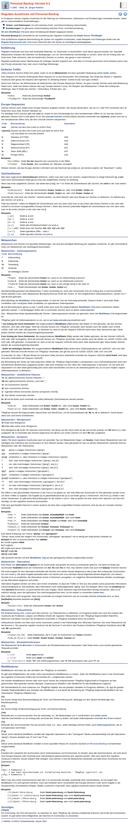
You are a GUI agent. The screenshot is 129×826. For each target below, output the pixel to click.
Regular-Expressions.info (13, 42)
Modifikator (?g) (38, 558)
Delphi (80, 35)
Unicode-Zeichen (54, 116)
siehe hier (98, 592)
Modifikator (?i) (16, 32)
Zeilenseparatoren (106, 725)
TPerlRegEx (96, 35)
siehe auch (100, 715)
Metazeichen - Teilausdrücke (16, 610)
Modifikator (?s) (106, 313)
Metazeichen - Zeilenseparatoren (19, 251)
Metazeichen (9, 240)
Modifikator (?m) (27, 300)
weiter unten (109, 73)
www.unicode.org (62, 320)
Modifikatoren (9, 666)
